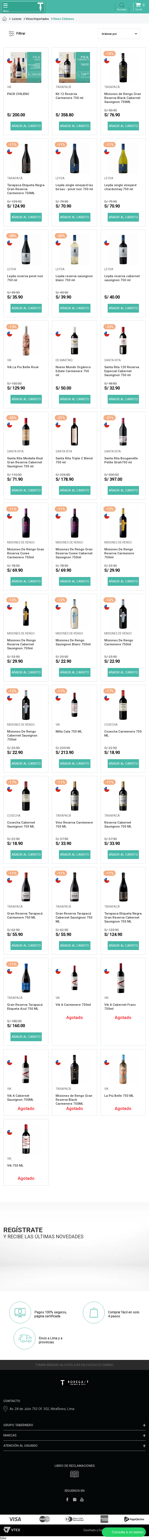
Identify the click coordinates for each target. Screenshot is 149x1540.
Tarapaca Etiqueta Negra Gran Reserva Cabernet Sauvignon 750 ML (123, 917)
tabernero (4, 19)
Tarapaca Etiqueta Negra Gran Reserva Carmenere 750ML (25, 189)
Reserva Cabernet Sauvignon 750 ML (118, 824)
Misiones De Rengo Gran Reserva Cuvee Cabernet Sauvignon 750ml (74, 553)
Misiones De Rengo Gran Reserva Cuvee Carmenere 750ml (25, 553)
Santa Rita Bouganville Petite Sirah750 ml (121, 460)
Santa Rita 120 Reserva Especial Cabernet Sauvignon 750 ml (121, 371)
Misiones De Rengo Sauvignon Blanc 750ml (73, 642)
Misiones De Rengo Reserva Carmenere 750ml (119, 553)
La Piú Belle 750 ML (119, 1096)
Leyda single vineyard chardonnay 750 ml (120, 187)
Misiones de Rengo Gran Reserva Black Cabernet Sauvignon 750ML (122, 98)
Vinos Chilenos (63, 19)
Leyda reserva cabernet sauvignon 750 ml (122, 278)
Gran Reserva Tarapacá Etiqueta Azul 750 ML (25, 1007)
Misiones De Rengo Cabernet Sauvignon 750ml (22, 735)
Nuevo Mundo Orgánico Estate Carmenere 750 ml (73, 371)
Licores (16, 19)
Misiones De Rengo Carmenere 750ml (118, 642)
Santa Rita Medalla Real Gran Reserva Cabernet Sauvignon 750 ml (25, 462)
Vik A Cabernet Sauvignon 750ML (20, 1098)
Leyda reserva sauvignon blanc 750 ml (74, 278)
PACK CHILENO (18, 94)
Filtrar (17, 33)
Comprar (25, 126)
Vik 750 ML (15, 1165)
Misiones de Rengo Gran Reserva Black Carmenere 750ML (74, 1100)
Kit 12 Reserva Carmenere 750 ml (69, 96)
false (3, 1538)
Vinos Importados (37, 19)
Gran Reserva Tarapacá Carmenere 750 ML (25, 915)
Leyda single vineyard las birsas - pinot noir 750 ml (74, 187)
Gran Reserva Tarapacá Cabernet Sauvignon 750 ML (74, 917)
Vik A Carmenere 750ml (73, 1005)
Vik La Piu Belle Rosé (23, 367)
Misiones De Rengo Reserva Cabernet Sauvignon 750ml (21, 644)
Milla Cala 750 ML (69, 731)
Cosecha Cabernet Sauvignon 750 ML (21, 824)
